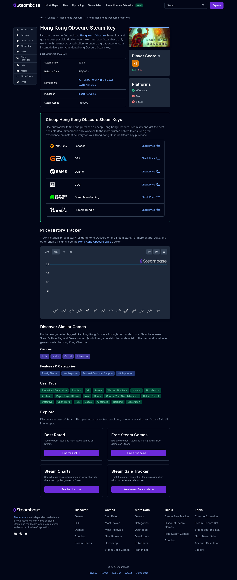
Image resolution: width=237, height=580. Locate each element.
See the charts (72, 489)
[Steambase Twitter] (26, 533)
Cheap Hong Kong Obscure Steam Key (108, 17)
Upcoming (78, 5)
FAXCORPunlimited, (103, 80)
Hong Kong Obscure (71, 17)
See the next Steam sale (138, 489)
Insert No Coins (87, 93)
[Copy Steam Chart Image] (156, 251)
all (71, 251)
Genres (139, 516)
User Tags (141, 529)
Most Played (52, 5)
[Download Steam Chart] (164, 251)
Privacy (93, 572)
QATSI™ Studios (87, 85)
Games (51, 17)
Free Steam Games (177, 533)
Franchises (141, 549)
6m (56, 251)
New (65, 5)
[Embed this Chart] (149, 251)
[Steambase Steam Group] (21, 533)
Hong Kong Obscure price (94, 241)
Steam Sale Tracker (177, 516)
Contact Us (142, 572)
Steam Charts (83, 543)
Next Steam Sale (205, 536)
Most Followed (114, 529)
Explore (216, 5)
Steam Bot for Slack (207, 529)
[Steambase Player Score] (159, 56)
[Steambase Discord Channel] (15, 533)
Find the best (71, 453)
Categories (141, 523)
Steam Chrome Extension (119, 5)
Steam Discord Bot (206, 523)
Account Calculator (207, 543)
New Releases (114, 536)
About (128, 572)
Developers (142, 536)
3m (47, 251)
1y (63, 251)
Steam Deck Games (117, 549)
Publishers (141, 543)
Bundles (80, 536)
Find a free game (138, 453)
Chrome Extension (206, 516)
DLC (77, 523)
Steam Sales (94, 5)
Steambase (20, 517)
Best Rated (111, 516)
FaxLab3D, (84, 80)
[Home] (41, 17)
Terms (104, 572)
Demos (79, 529)
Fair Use (116, 572)
